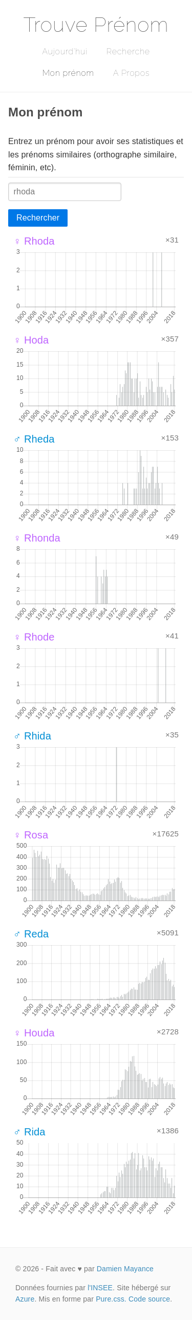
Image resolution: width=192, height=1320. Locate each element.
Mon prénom (68, 73)
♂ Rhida (32, 736)
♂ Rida (29, 1131)
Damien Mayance (125, 1269)
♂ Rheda (34, 439)
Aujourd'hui (65, 51)
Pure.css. (111, 1299)
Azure (24, 1299)
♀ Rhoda (34, 241)
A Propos (131, 73)
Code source (149, 1299)
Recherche (128, 51)
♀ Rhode (34, 637)
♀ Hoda (31, 340)
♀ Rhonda (36, 538)
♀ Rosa (30, 835)
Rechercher (37, 217)
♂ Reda (31, 933)
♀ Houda (34, 1032)
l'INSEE (100, 1288)
